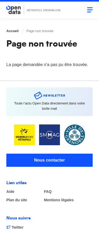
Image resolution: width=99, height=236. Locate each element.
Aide (10, 192)
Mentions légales (59, 200)
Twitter (17, 227)
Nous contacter (49, 160)
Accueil (12, 31)
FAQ (48, 192)
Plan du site (16, 200)
